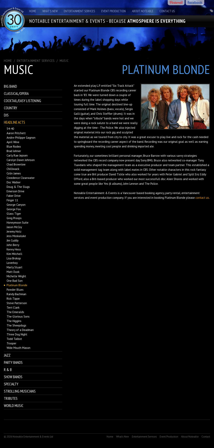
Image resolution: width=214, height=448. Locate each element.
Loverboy (12, 263)
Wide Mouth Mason (18, 348)
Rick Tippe (13, 298)
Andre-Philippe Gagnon (21, 137)
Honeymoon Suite (17, 222)
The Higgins (14, 321)
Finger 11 (12, 200)
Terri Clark (13, 307)
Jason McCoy (14, 227)
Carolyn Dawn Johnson (21, 160)
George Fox (14, 209)
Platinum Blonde (17, 285)
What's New (50, 11)
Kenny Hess (14, 249)
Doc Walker (14, 182)
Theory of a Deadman (20, 330)
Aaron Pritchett (16, 133)
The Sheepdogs (16, 325)
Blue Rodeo (14, 146)
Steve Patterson (17, 303)
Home (32, 11)
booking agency (154, 193)
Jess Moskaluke (16, 236)
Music (64, 60)
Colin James (14, 173)
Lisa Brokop (14, 258)
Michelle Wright (16, 276)
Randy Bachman (16, 294)
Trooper (11, 343)
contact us (202, 198)
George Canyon (16, 204)
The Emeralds (15, 312)
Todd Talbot (14, 339)
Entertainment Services (79, 11)
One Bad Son (15, 281)
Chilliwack (13, 169)
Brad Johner (14, 151)
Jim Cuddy (12, 240)
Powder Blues (15, 289)
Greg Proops (14, 218)
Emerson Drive (15, 191)
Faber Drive (14, 196)
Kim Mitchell (14, 254)
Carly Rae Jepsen (17, 155)
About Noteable (142, 11)
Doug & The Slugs (18, 187)
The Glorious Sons (18, 316)
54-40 (10, 128)
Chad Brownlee (16, 164)
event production (101, 198)
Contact (206, 436)
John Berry (13, 245)
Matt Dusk (13, 272)
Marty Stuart (14, 267)
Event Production (113, 11)
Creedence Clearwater (21, 178)
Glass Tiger (14, 213)
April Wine (13, 142)
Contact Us (167, 11)
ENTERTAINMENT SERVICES (36, 60)
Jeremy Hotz (14, 231)
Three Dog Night (17, 334)
